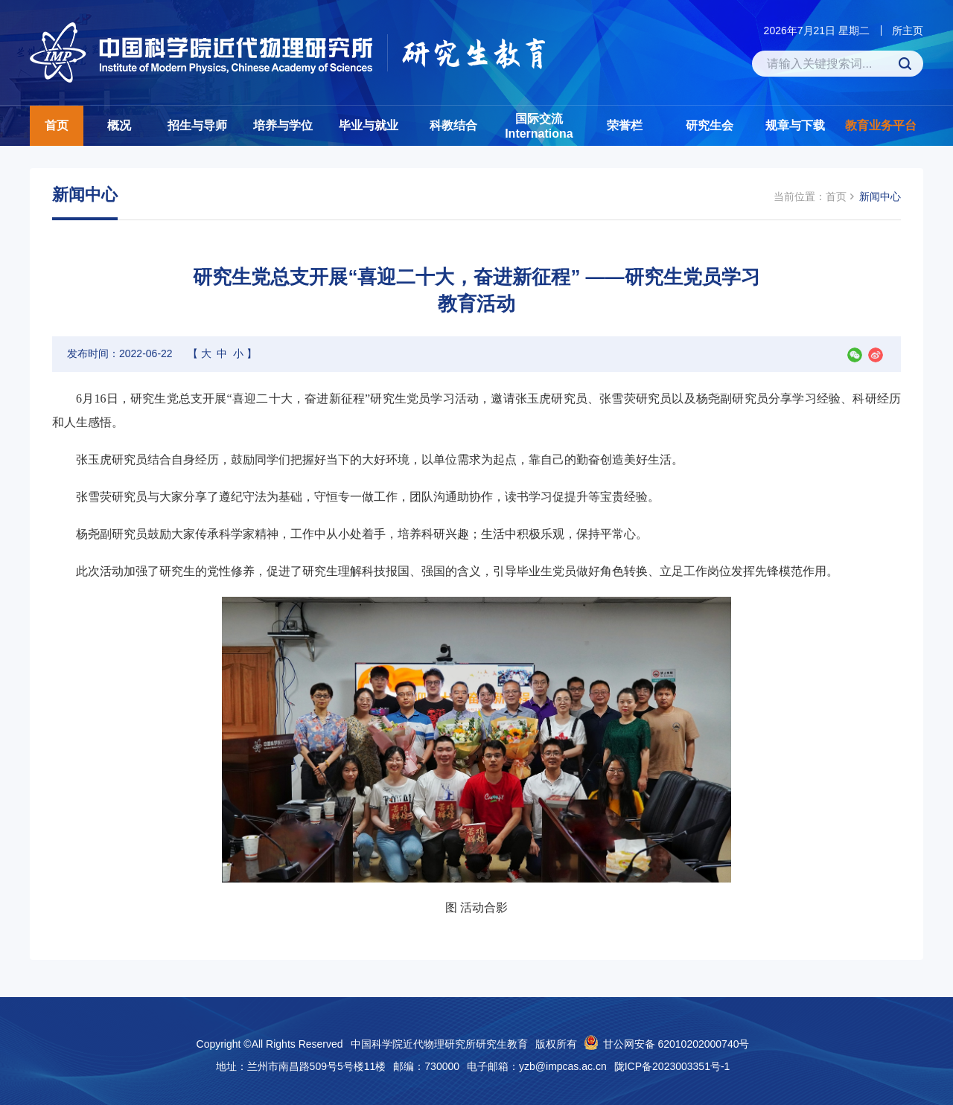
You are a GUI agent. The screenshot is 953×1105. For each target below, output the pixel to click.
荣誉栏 (625, 125)
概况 (119, 125)
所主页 (907, 30)
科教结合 (453, 125)
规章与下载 (795, 125)
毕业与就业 (368, 125)
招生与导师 (197, 125)
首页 (56, 125)
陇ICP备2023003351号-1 (672, 1066)
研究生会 (709, 125)
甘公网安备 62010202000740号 (676, 1044)
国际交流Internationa (539, 126)
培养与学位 (283, 125)
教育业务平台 (881, 125)
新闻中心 (880, 196)
